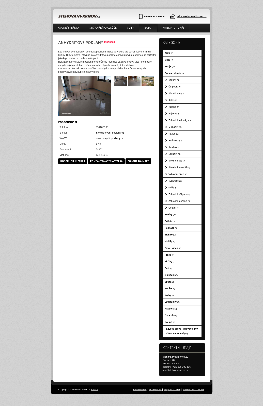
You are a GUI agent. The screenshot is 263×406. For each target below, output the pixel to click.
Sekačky (174, 154)
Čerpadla (174, 86)
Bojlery (173, 113)
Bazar (148, 27)
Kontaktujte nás (173, 27)
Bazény (173, 80)
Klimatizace (176, 93)
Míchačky (174, 127)
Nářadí (173, 133)
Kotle (172, 100)
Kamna (173, 106)
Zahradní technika (179, 201)
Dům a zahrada (174, 73)
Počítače (171, 228)
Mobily (170, 241)
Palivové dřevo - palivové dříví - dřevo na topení (181, 331)
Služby (170, 261)
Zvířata (170, 221)
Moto (169, 59)
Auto (169, 53)
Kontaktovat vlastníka (106, 161)
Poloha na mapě (138, 161)
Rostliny (174, 147)
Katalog (94, 389)
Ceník (130, 27)
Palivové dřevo (140, 389)
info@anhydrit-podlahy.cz (110, 132)
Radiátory (175, 140)
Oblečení (171, 275)
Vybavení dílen (177, 174)
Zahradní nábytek (179, 194)
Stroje (170, 66)
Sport (169, 281)
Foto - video (173, 248)
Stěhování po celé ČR (103, 27)
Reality (171, 214)
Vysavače (175, 180)
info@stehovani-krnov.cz (192, 16)
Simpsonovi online (172, 389)
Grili (172, 187)
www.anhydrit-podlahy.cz (109, 138)
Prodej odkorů (155, 389)
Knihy (169, 295)
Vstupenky (172, 302)
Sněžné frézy (176, 160)
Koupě (170, 322)
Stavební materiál (179, 167)
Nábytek (171, 308)
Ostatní (173, 207)
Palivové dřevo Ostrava (193, 389)
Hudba (170, 288)
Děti (168, 268)
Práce (169, 254)
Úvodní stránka (68, 27)
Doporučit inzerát (72, 161)
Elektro (170, 234)
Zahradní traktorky (179, 120)
